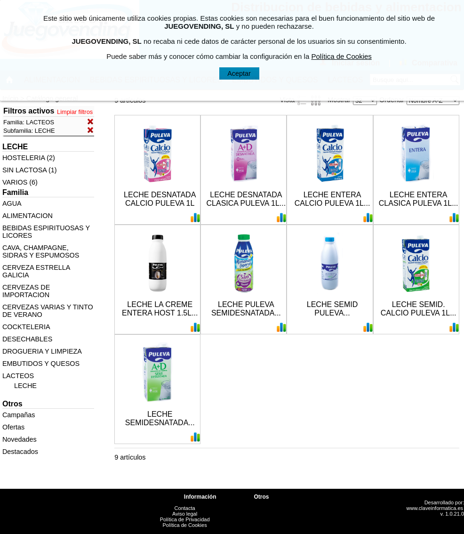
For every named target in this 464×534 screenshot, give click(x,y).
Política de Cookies (185, 525)
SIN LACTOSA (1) (29, 170)
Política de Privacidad (185, 519)
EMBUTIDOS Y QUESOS (41, 363)
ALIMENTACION (27, 215)
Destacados (20, 451)
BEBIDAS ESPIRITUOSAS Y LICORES (46, 231)
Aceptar (239, 73)
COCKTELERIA (26, 327)
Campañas (18, 415)
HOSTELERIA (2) (28, 158)
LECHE (25, 385)
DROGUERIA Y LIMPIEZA (42, 351)
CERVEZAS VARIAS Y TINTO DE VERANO (47, 310)
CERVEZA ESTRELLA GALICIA (36, 271)
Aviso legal (184, 514)
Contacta (185, 508)
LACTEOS (18, 376)
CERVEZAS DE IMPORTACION (26, 291)
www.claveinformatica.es (435, 508)
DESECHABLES (27, 339)
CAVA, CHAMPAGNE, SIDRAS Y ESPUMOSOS (40, 251)
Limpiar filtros (75, 111)
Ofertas (13, 427)
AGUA (12, 203)
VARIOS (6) (20, 182)
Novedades (19, 439)
